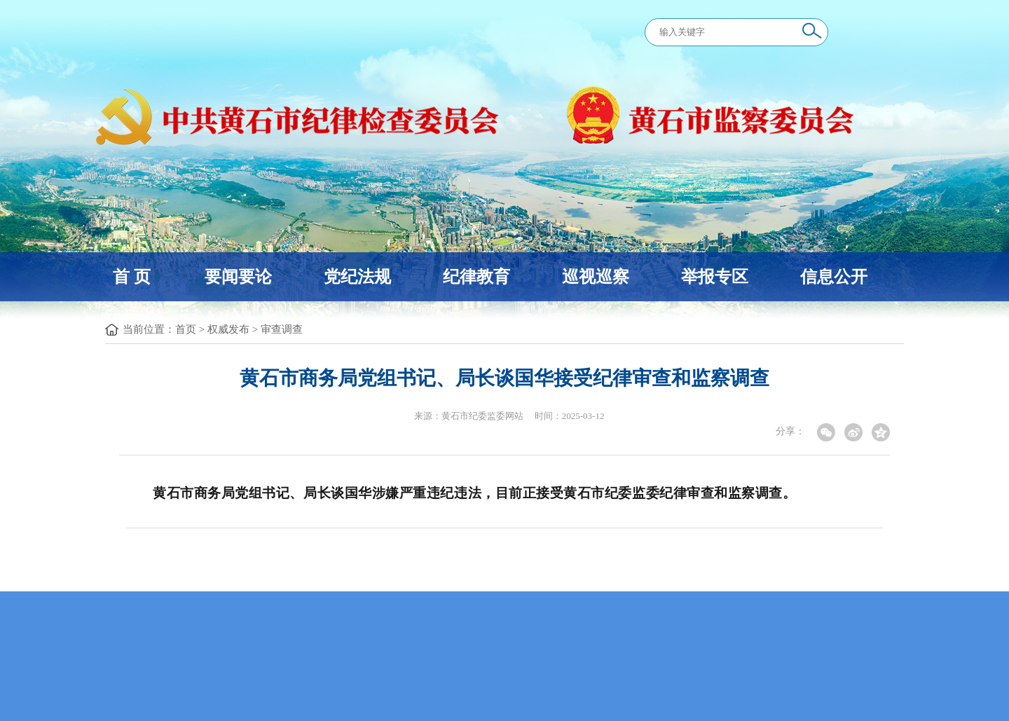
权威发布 (228, 329)
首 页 (132, 277)
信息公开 (833, 277)
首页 (185, 329)
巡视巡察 (595, 277)
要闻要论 (238, 277)
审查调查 (282, 329)
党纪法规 (357, 277)
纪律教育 (476, 277)
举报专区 (714, 277)
